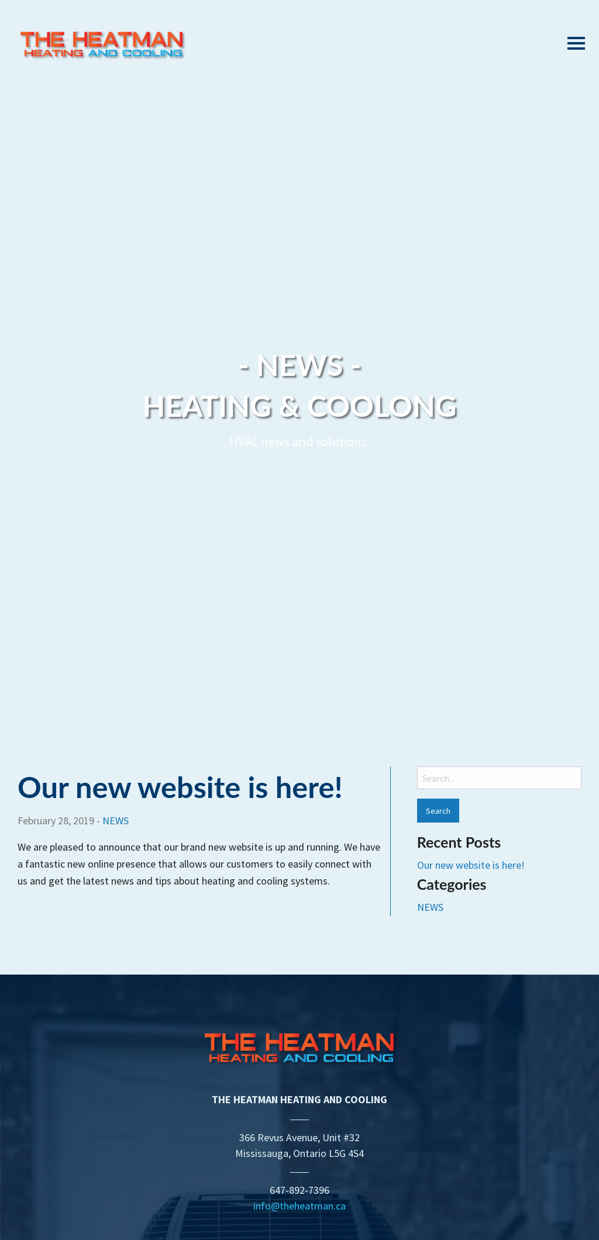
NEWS (115, 820)
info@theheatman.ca (299, 1206)
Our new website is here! (180, 786)
